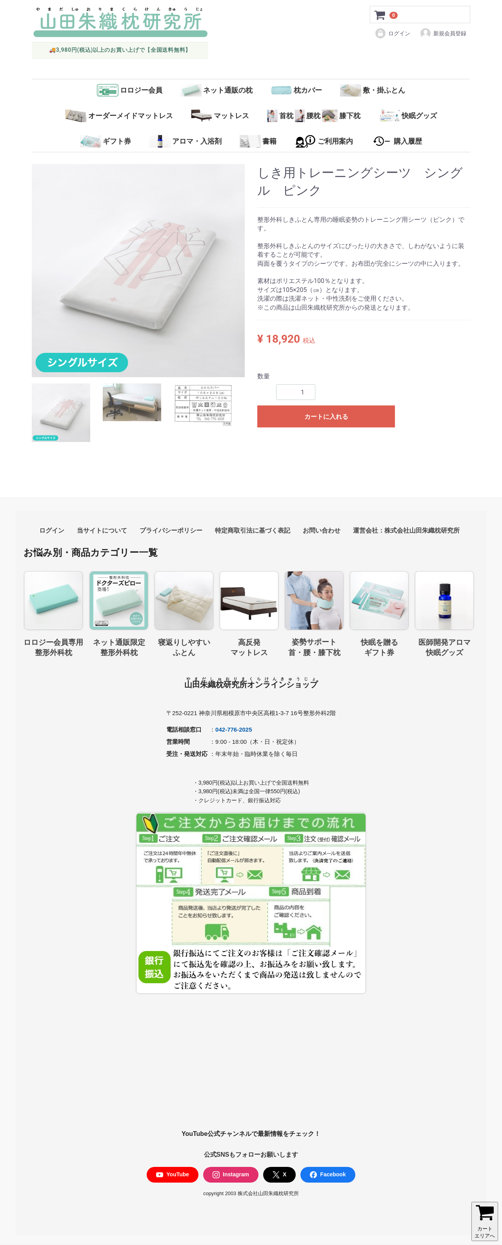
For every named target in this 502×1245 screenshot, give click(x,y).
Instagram (231, 1174)
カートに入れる (326, 416)
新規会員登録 (443, 33)
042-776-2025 (233, 729)
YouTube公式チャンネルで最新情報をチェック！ (251, 1134)
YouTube (172, 1174)
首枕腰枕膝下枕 (313, 116)
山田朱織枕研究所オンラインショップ (251, 684)
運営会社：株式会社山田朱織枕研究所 (406, 530)
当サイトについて (102, 530)
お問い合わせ (321, 530)
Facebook (328, 1174)
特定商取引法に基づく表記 (252, 530)
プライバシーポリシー (171, 530)
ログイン (392, 33)
